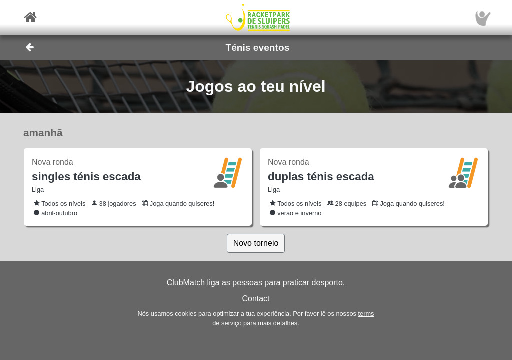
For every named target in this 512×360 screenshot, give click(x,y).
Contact (256, 298)
